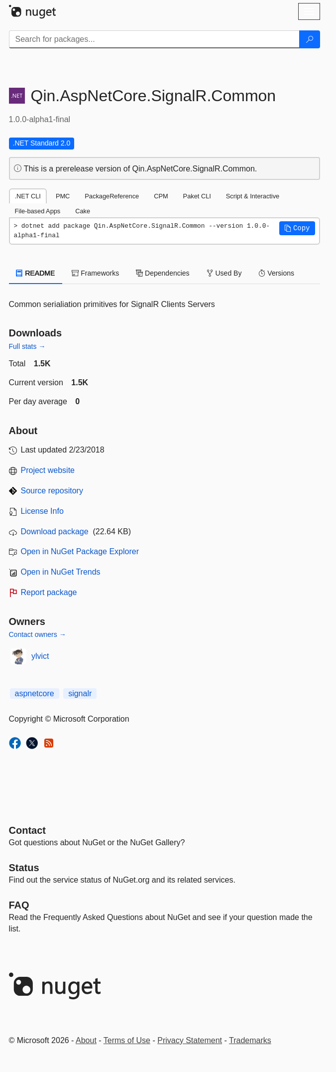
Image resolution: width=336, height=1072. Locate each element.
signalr (80, 693)
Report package (49, 592)
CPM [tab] (161, 196)
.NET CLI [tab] (28, 196)
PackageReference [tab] (112, 196)
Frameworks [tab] (95, 273)
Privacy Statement (189, 1040)
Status (24, 867)
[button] (297, 228)
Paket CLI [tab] (197, 196)
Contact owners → (37, 634)
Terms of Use (127, 1040)
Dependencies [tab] (162, 273)
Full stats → (27, 346)
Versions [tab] (276, 273)
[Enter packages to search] (154, 39)
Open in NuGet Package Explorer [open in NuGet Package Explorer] (80, 551)
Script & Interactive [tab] (252, 196)
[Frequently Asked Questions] (19, 905)
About (86, 1040)
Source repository (52, 490)
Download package (55, 531)
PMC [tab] (63, 196)
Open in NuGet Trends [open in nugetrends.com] (61, 572)
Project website (48, 470)
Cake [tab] (82, 211)
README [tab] (35, 273)
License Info (42, 511)
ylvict (40, 656)
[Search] (309, 39)
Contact (27, 830)
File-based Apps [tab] (38, 211)
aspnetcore (34, 693)
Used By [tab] (224, 273)
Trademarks (250, 1040)
